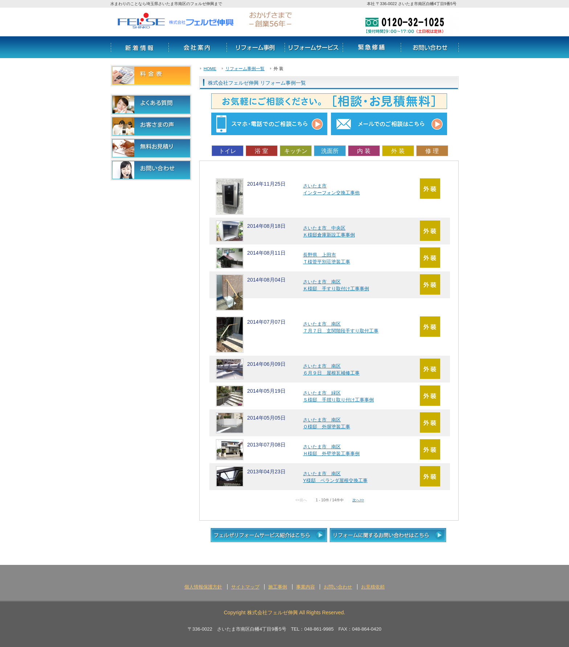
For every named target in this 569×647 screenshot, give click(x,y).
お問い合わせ (430, 47)
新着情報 (139, 47)
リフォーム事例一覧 (245, 68)
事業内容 (305, 587)
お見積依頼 (373, 587)
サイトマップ (245, 587)
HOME (210, 68)
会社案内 (197, 47)
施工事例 (277, 587)
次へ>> (358, 500)
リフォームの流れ (372, 47)
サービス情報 (313, 47)
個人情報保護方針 (203, 587)
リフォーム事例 (255, 47)
